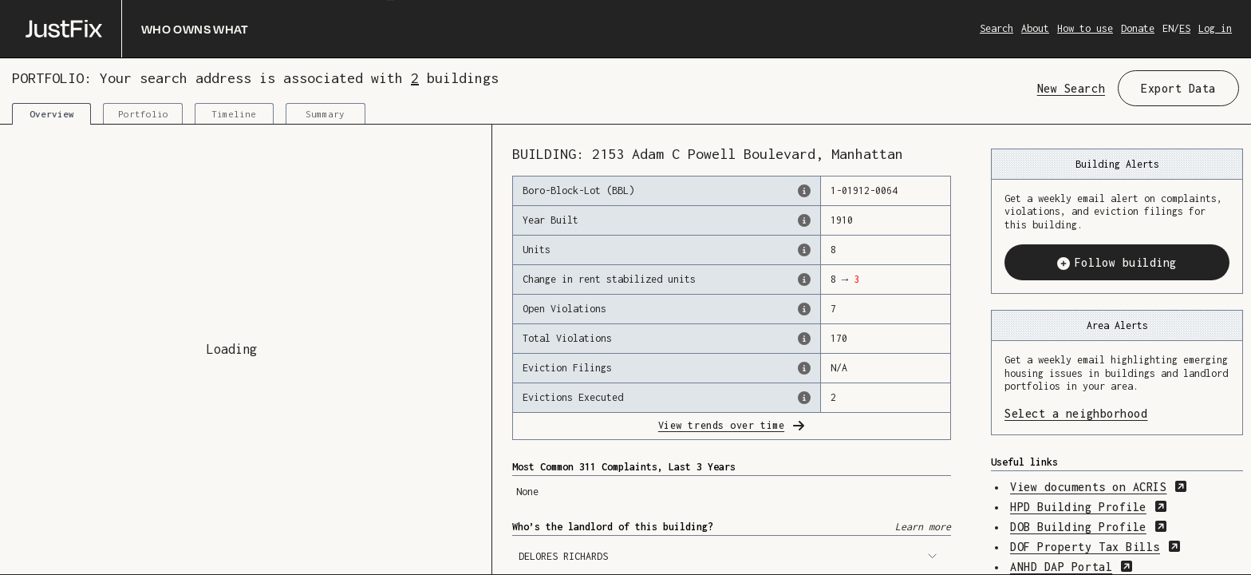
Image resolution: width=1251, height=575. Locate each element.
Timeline (233, 114)
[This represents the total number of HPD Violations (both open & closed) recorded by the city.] (804, 338)
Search (996, 28)
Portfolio (143, 114)
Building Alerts (1117, 164)
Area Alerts (1117, 325)
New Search (1071, 88)
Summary (325, 114)
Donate (1137, 28)
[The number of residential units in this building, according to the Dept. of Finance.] (804, 250)
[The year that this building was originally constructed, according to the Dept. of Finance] (804, 220)
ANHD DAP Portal (1071, 566)
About (1035, 28)
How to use (1085, 28)
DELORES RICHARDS (728, 556)
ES (1184, 28)
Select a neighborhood (1116, 413)
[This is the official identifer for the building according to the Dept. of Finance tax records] (804, 190)
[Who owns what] (137, 29)
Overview (52, 114)
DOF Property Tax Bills (1095, 546)
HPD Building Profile (1088, 507)
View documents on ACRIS (1098, 487)
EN (1168, 28)
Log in (1215, 28)
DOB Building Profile (1088, 526)
